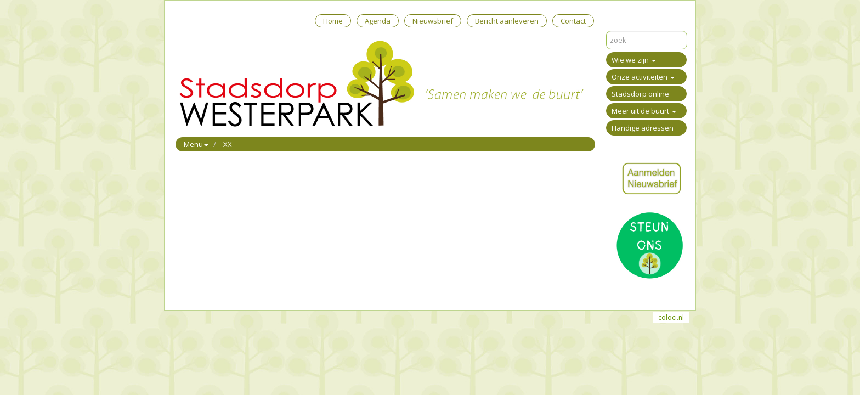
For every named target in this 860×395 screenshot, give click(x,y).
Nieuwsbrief (432, 21)
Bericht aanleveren (507, 21)
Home (333, 21)
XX (227, 144)
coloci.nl (671, 317)
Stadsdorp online (640, 94)
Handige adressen (643, 128)
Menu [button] (196, 144)
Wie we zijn (634, 60)
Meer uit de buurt (644, 111)
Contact (573, 21)
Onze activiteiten (643, 77)
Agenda (378, 21)
